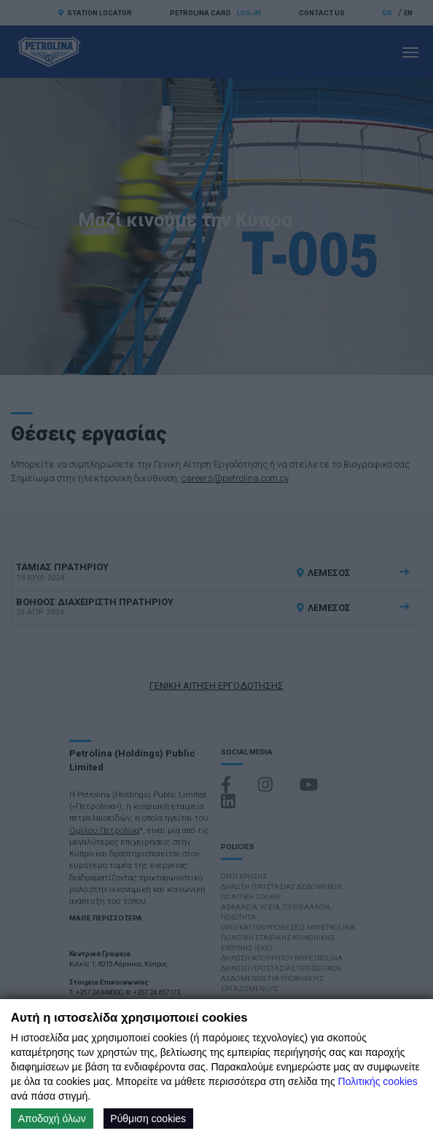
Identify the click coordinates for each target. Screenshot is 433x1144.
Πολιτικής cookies (378, 1081)
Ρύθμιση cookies (148, 1118)
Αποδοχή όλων (52, 1118)
